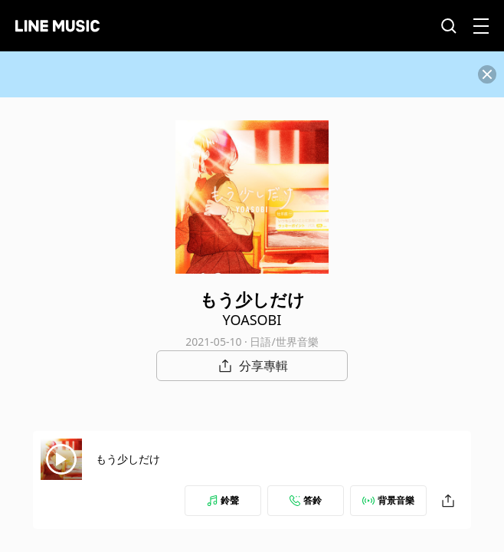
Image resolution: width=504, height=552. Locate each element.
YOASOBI (252, 319)
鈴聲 (223, 500)
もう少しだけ (128, 459)
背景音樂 (388, 500)
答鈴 (306, 500)
